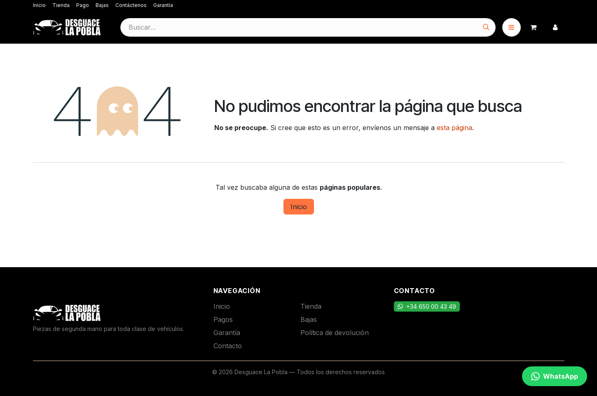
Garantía (163, 5)
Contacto (227, 346)
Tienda (61, 5)
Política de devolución (334, 332)
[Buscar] (486, 27)
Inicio (39, 5)
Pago (82, 5)
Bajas (102, 5)
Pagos (223, 319)
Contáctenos (131, 5)
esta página (454, 127)
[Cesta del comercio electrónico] (533, 27)
